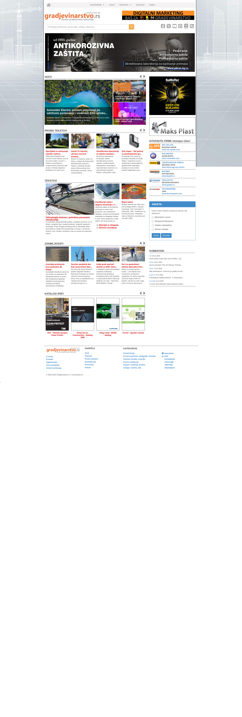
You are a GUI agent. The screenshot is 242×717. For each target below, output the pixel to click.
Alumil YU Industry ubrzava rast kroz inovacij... (79, 154)
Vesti (48, 77)
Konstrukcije (129, 353)
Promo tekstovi (91, 359)
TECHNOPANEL (169, 189)
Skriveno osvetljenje (108, 228)
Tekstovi (51, 180)
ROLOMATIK (167, 154)
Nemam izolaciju (161, 229)
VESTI (112, 5)
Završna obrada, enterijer (134, 359)
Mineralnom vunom (163, 217)
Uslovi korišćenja (53, 368)
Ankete (88, 368)
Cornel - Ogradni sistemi (133, 333)
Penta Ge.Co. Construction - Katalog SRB (83, 335)
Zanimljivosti (54, 243)
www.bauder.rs (168, 176)
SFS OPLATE (167, 145)
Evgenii (152, 275)
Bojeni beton (127, 202)
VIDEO (152, 5)
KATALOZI (140, 5)
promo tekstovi (56, 130)
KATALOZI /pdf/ (54, 293)
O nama (49, 356)
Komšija (152, 281)
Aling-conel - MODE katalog (108, 334)
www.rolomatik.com (170, 158)
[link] (81, 16)
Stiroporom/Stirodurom (164, 221)
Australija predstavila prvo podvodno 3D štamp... (55, 267)
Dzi (150, 256)
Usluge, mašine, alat (132, 368)
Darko (151, 262)
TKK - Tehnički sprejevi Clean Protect (57, 334)
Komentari (156, 251)
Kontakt (49, 359)
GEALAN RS (167, 180)
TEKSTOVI (125, 6)
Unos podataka (52, 365)
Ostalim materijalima (163, 225)
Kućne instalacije (130, 362)
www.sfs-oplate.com (171, 150)
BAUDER (166, 171)
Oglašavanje (51, 362)
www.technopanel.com (172, 194)
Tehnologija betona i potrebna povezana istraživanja (68, 218)
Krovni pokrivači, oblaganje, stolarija (139, 356)
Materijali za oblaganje (108, 225)
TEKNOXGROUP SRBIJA (173, 162)
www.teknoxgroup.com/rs (173, 167)
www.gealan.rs (168, 185)
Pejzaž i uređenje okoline (134, 365)
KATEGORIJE (97, 6)
